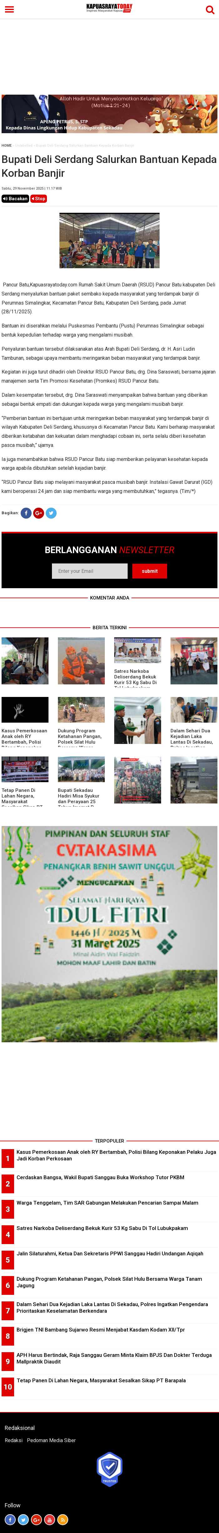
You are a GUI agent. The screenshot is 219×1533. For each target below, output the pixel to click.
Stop (38, 198)
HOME (7, 146)
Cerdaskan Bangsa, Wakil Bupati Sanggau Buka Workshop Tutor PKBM (100, 1177)
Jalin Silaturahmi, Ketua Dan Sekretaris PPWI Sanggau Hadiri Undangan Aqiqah (110, 1253)
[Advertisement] (109, 48)
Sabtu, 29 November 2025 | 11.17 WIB (32, 188)
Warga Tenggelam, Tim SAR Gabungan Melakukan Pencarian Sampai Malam (107, 1203)
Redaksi (14, 1440)
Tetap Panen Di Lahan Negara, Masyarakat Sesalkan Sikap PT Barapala (22, 801)
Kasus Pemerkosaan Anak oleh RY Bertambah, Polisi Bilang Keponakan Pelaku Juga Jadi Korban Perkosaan (24, 745)
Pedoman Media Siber (51, 1440)
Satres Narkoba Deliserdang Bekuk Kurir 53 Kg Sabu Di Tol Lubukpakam (135, 679)
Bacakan (15, 198)
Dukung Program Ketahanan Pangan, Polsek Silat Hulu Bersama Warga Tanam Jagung (80, 742)
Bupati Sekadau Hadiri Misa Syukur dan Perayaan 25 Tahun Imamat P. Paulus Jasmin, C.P (79, 801)
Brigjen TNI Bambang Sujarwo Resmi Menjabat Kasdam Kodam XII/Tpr (101, 1329)
